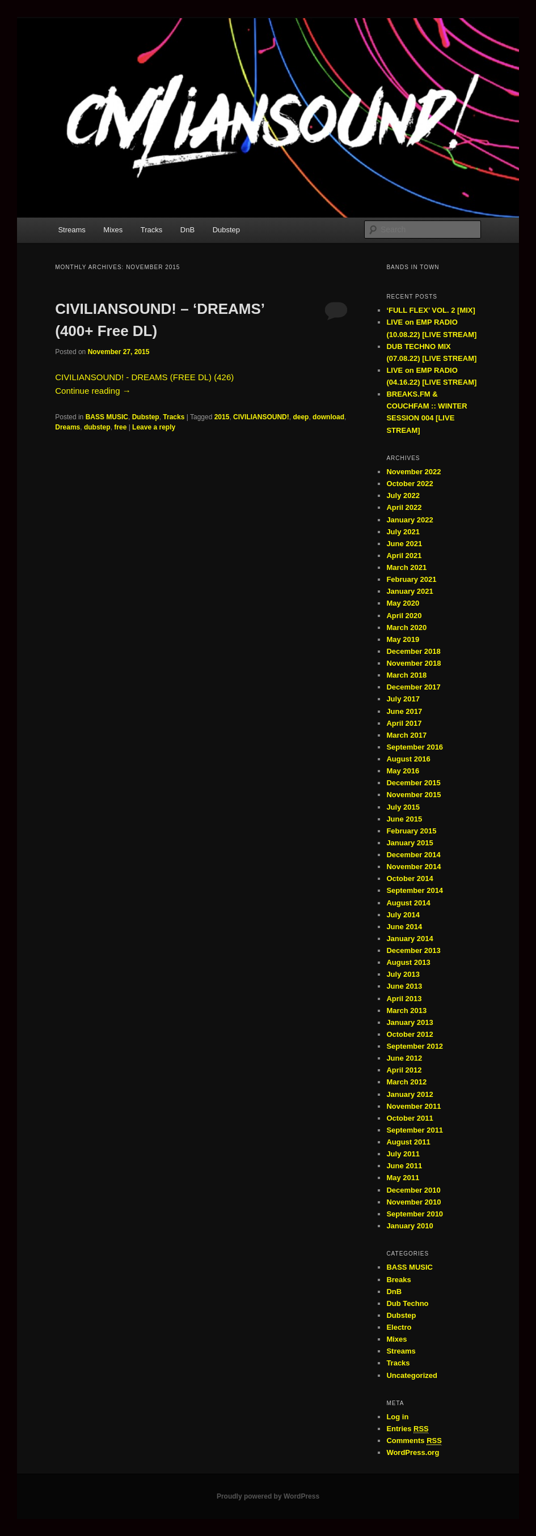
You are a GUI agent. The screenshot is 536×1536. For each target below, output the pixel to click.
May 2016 (402, 771)
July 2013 (403, 974)
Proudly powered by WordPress (268, 1496)
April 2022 (403, 507)
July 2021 (403, 531)
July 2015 (403, 807)
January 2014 (409, 938)
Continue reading (92, 390)
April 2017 (403, 723)
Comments (414, 1440)
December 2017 (413, 687)
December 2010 (413, 1190)
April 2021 (403, 555)
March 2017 (406, 735)
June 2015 (404, 819)
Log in (397, 1416)
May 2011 (402, 1177)
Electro (398, 1327)
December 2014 (413, 854)
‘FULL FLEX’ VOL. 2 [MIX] (430, 310)
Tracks (152, 229)
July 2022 (403, 495)
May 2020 (402, 603)
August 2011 (408, 1142)
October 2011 (409, 1118)
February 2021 (411, 579)
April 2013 (403, 998)
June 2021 (404, 543)
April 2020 (403, 615)
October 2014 (409, 878)
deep (301, 417)
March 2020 (406, 627)
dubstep (97, 427)
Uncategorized (411, 1375)
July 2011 (403, 1154)
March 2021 (406, 567)
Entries (407, 1428)
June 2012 (404, 1058)
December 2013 (413, 950)
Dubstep (226, 229)
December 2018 (413, 651)
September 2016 (414, 747)
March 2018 (406, 675)
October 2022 (409, 483)
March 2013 (406, 1010)
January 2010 (409, 1226)
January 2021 (409, 591)
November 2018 (413, 663)
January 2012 (409, 1094)
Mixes (113, 229)
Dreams (67, 427)
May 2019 (402, 639)
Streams (71, 229)
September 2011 (414, 1130)
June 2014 (404, 926)
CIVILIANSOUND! (261, 417)
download (328, 417)
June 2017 (404, 711)
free (120, 427)
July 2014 (403, 914)
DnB (187, 229)
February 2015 (411, 831)
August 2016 (408, 759)
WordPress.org (412, 1452)
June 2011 (404, 1165)
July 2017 (403, 699)
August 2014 (408, 903)
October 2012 (409, 1034)
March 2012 (406, 1082)
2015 (222, 417)
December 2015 (413, 782)
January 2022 (409, 520)
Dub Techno (407, 1303)
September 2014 (414, 890)
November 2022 (413, 471)
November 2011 (413, 1106)
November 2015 (413, 794)
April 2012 (403, 1070)
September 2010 (414, 1214)
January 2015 (409, 843)
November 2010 (413, 1202)
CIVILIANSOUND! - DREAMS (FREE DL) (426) (144, 377)
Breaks (398, 1279)
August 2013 (408, 962)
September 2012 (414, 1046)
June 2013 (404, 986)
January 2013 (409, 1022)
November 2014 (413, 866)
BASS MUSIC (107, 417)
